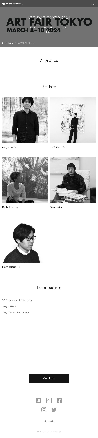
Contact (49, 378)
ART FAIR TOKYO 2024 (26, 43)
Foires (10, 43)
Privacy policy (49, 421)
